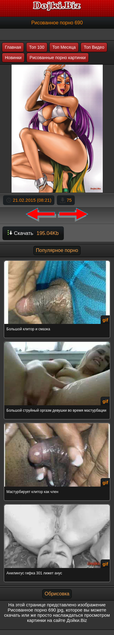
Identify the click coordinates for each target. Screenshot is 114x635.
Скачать (33, 233)
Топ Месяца (64, 47)
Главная (13, 47)
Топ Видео (94, 47)
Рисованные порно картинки (57, 57)
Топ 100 (36, 47)
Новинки (13, 57)
